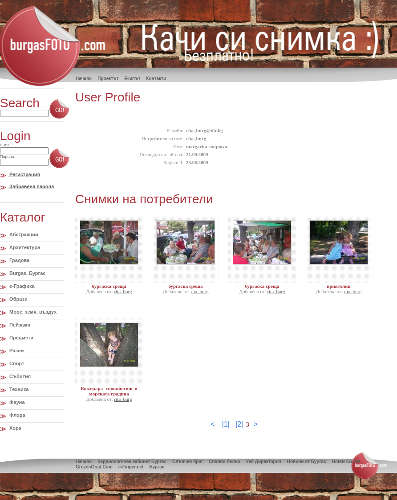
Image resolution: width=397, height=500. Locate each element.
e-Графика (21, 286)
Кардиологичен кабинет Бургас (131, 461)
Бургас (156, 466)
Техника (18, 389)
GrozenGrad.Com (94, 466)
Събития (19, 376)
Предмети (20, 337)
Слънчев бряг (187, 461)
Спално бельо (224, 461)
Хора (14, 428)
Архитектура (24, 247)
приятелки (339, 286)
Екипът (132, 78)
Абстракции (23, 234)
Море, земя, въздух (32, 312)
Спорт (16, 363)
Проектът (107, 78)
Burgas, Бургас (26, 273)
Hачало (84, 78)
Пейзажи (19, 324)
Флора (16, 415)
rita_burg (123, 291)
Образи (18, 299)
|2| (239, 424)
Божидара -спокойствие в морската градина (109, 391)
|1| (226, 424)
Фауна (16, 402)
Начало (84, 461)
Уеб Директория (263, 461)
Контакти (156, 78)
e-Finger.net (131, 466)
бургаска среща (109, 286)
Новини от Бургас (306, 461)
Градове (18, 260)
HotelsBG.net (346, 461)
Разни (16, 350)
